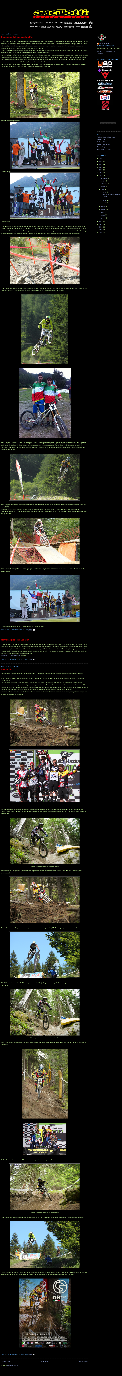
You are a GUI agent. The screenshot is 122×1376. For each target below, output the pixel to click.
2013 (101, 175)
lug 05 (105, 203)
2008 (101, 232)
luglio (103, 189)
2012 (101, 221)
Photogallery (101, 147)
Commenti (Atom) (13, 1365)
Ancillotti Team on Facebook (106, 137)
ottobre (103, 181)
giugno (103, 206)
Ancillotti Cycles (105, 43)
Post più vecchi (83, 1361)
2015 (101, 170)
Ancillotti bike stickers (103, 144)
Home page (44, 1361)
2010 (101, 227)
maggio (103, 209)
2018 (101, 161)
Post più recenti (6, 1361)
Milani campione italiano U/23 (15, 640)
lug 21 (105, 200)
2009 (101, 230)
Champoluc (6, 669)
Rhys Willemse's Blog (104, 149)
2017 (101, 164)
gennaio (103, 218)
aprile (103, 212)
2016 (101, 167)
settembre (104, 184)
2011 (101, 224)
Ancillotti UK (101, 142)
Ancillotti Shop (101, 139)
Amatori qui (4, 655)
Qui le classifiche (14, 655)
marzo (103, 215)
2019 (101, 158)
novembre (104, 178)
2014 (101, 173)
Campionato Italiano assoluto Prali (17, 37)
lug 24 (105, 192)
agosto (103, 186)
